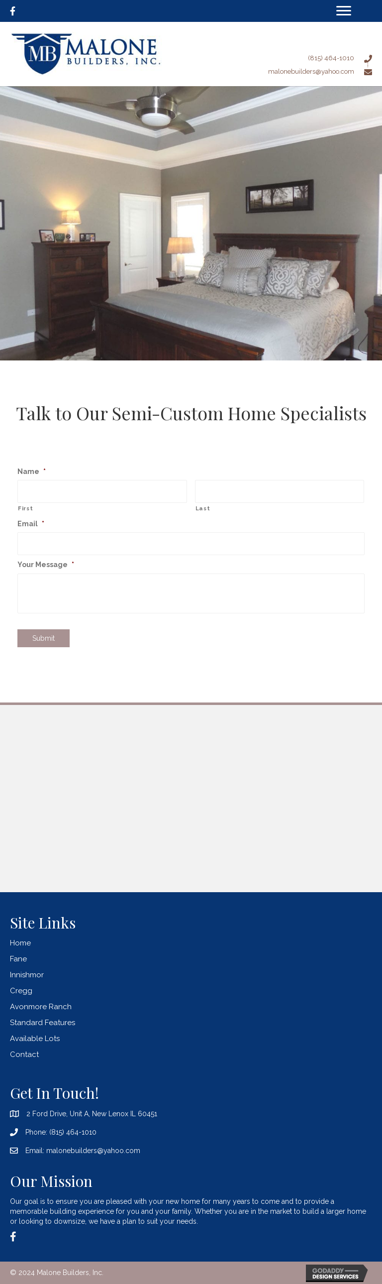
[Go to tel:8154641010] (277, 57)
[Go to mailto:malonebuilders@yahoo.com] (277, 71)
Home (20, 942)
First (25, 508)
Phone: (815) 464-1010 (60, 1132)
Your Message (45, 565)
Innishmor (27, 974)
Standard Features (42, 1022)
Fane (18, 958)
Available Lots (35, 1038)
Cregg (21, 990)
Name (31, 471)
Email (30, 524)
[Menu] (343, 10)
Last (202, 508)
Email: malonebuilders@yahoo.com (82, 1151)
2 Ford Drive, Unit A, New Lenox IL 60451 (91, 1114)
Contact (24, 1054)
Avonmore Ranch (41, 1006)
